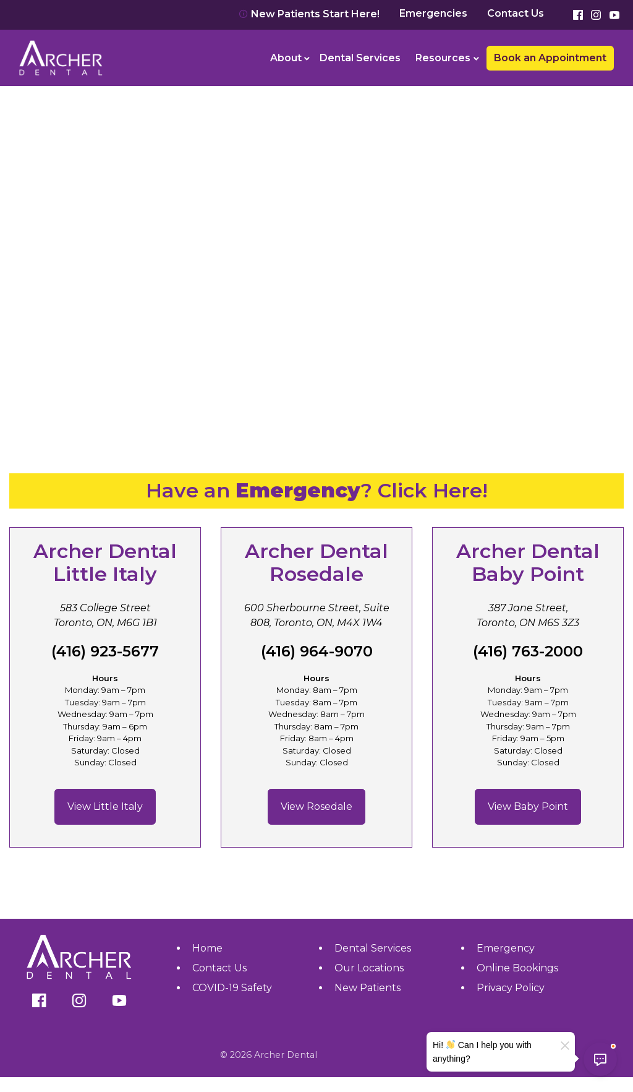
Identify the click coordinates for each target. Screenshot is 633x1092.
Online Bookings (517, 968)
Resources (442, 58)
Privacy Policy (511, 988)
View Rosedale (316, 806)
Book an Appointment (550, 58)
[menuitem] (288, 58)
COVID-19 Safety (232, 988)
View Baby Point (528, 806)
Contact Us (515, 14)
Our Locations (369, 968)
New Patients (367, 988)
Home (207, 948)
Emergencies (433, 14)
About (286, 58)
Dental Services (360, 58)
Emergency (506, 948)
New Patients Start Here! (309, 14)
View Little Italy (105, 806)
